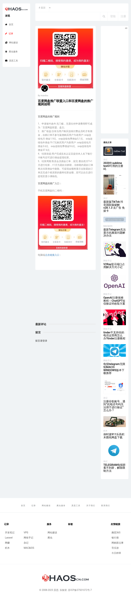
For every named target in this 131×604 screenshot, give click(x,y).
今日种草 (116, 553)
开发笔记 (9, 532)
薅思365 (116, 532)
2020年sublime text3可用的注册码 (113, 166)
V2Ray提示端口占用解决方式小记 (114, 266)
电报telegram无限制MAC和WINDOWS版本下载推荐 (114, 368)
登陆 (113, 16)
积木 (105, 431)
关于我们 (90, 506)
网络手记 (107, 261)
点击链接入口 (52, 255)
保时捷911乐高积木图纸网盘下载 (113, 436)
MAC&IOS (107, 226)
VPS (26, 532)
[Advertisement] (65, 299)
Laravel (9, 537)
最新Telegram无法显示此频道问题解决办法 (114, 232)
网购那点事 (117, 542)
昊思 (56, 590)
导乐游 (115, 548)
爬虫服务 (11, 51)
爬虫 (50, 537)
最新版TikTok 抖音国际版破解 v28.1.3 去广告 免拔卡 (114, 206)
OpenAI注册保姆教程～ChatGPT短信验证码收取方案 (114, 300)
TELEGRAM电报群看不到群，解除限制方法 (114, 467)
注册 (123, 16)
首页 (9, 24)
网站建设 (11, 42)
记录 (9, 33)
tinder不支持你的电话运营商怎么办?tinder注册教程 (114, 335)
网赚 (7, 542)
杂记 (105, 159)
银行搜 (115, 537)
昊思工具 (11, 60)
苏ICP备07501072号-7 (80, 590)
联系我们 (105, 506)
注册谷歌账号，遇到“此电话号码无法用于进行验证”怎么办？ (114, 406)
